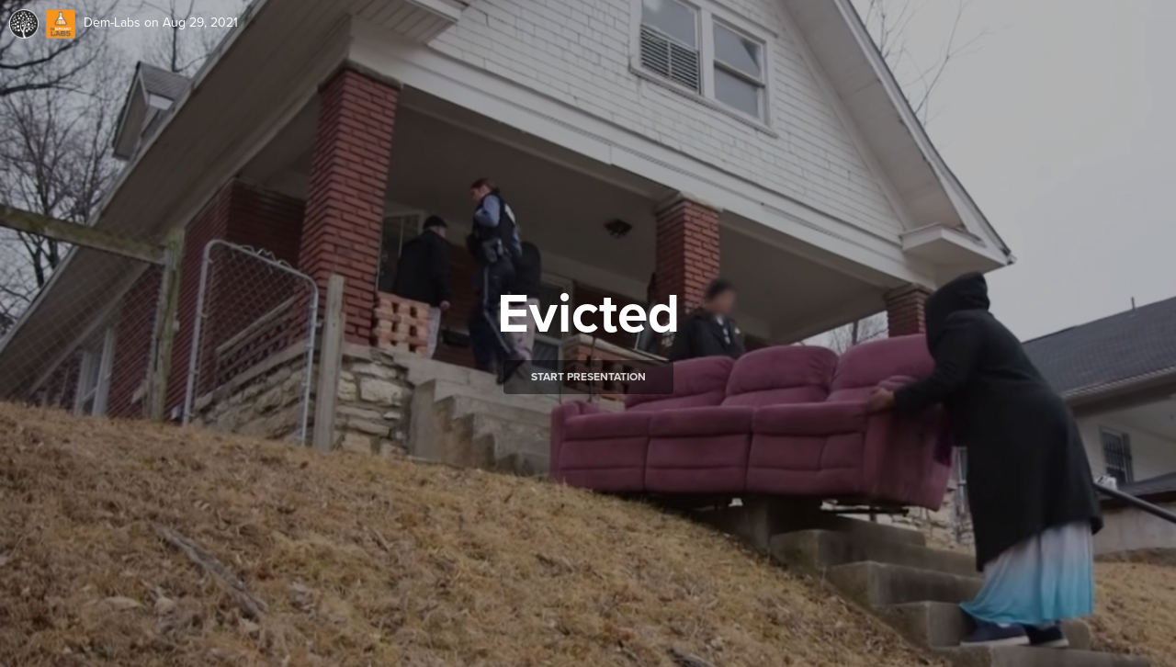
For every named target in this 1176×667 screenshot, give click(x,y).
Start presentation (588, 376)
